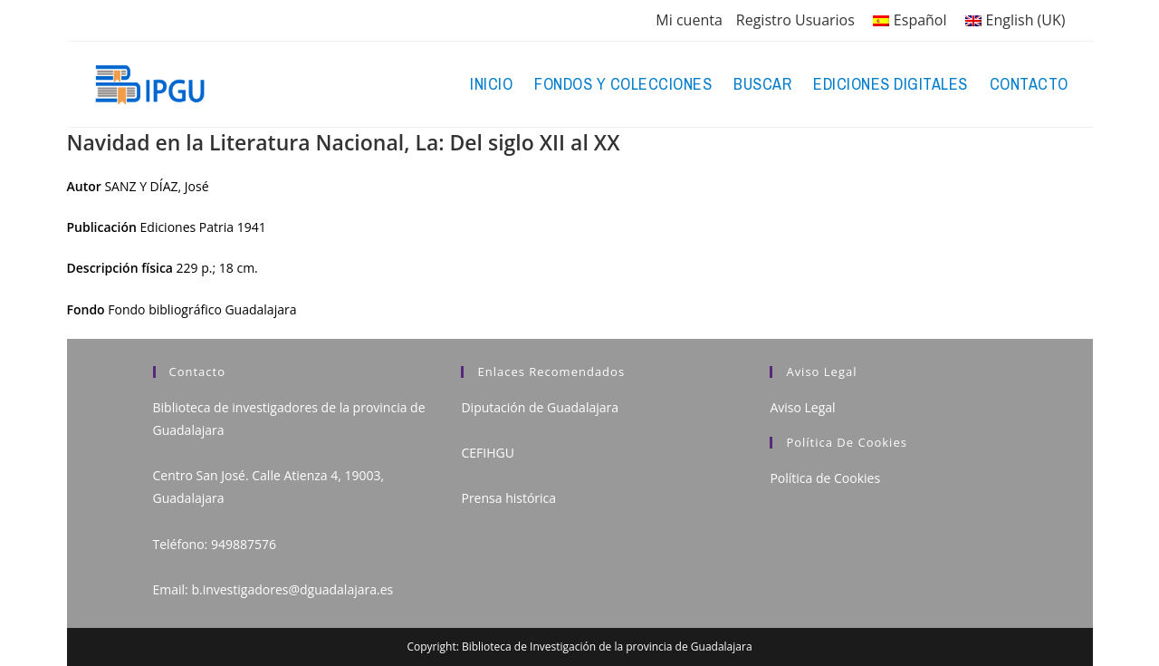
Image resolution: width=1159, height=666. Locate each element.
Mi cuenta (689, 20)
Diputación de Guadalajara (539, 407)
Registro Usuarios (795, 20)
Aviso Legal (802, 407)
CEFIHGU (487, 452)
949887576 (243, 544)
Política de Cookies (825, 478)
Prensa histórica (508, 498)
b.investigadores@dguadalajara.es (292, 589)
